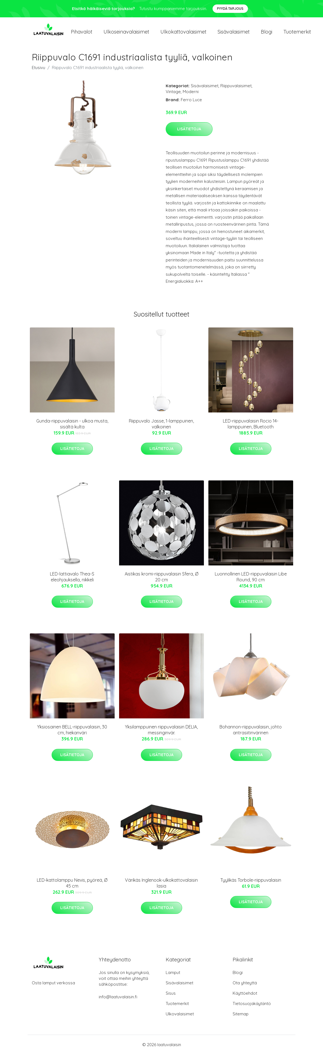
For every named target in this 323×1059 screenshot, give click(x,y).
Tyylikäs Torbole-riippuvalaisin (250, 885)
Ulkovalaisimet (180, 1018)
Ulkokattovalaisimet (183, 34)
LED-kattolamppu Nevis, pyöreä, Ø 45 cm (72, 887)
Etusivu (38, 72)
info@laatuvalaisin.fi (118, 1001)
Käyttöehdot (245, 998)
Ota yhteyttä (245, 987)
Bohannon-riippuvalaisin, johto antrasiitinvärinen (251, 734)
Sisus (171, 998)
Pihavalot (81, 34)
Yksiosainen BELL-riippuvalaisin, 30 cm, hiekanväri (72, 734)
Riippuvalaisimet (236, 90)
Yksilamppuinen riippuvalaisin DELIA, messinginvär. (161, 734)
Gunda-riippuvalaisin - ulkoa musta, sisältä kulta (72, 428)
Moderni (191, 96)
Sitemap (241, 1018)
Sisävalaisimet (234, 34)
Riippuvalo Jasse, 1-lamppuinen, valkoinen (161, 428)
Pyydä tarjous (230, 8)
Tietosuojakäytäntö (252, 1008)
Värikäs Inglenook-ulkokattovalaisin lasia (161, 887)
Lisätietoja (189, 133)
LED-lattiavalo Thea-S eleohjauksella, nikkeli (72, 581)
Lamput (173, 977)
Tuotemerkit (297, 34)
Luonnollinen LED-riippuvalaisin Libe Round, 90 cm (251, 581)
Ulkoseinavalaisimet (126, 34)
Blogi (266, 34)
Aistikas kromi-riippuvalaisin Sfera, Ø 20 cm (161, 581)
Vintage (173, 96)
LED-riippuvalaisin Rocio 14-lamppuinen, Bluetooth (250, 428)
